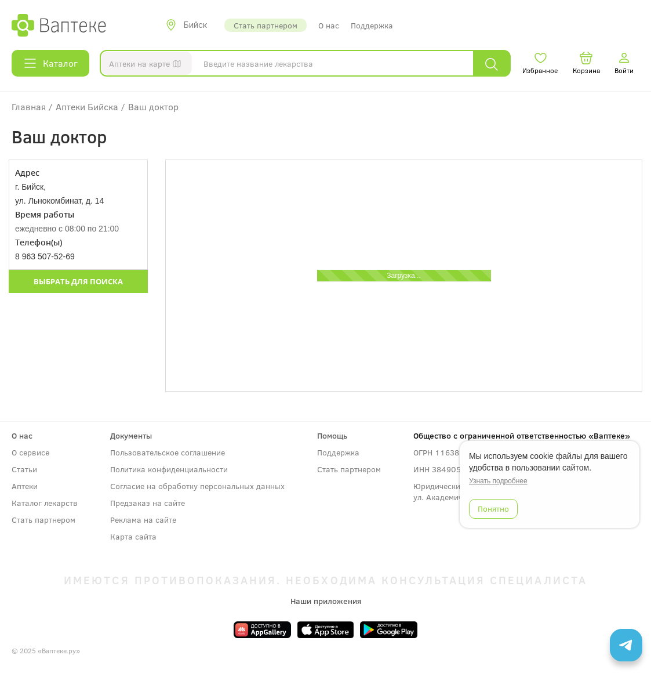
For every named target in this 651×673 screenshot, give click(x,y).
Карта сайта (133, 536)
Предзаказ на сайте (147, 502)
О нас (328, 25)
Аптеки (25, 485)
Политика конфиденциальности (169, 469)
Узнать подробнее (498, 481)
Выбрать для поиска (78, 281)
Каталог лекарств (45, 502)
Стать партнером (265, 25)
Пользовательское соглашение (167, 452)
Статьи (24, 469)
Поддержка (372, 25)
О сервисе (30, 452)
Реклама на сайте (143, 519)
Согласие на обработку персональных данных (197, 485)
